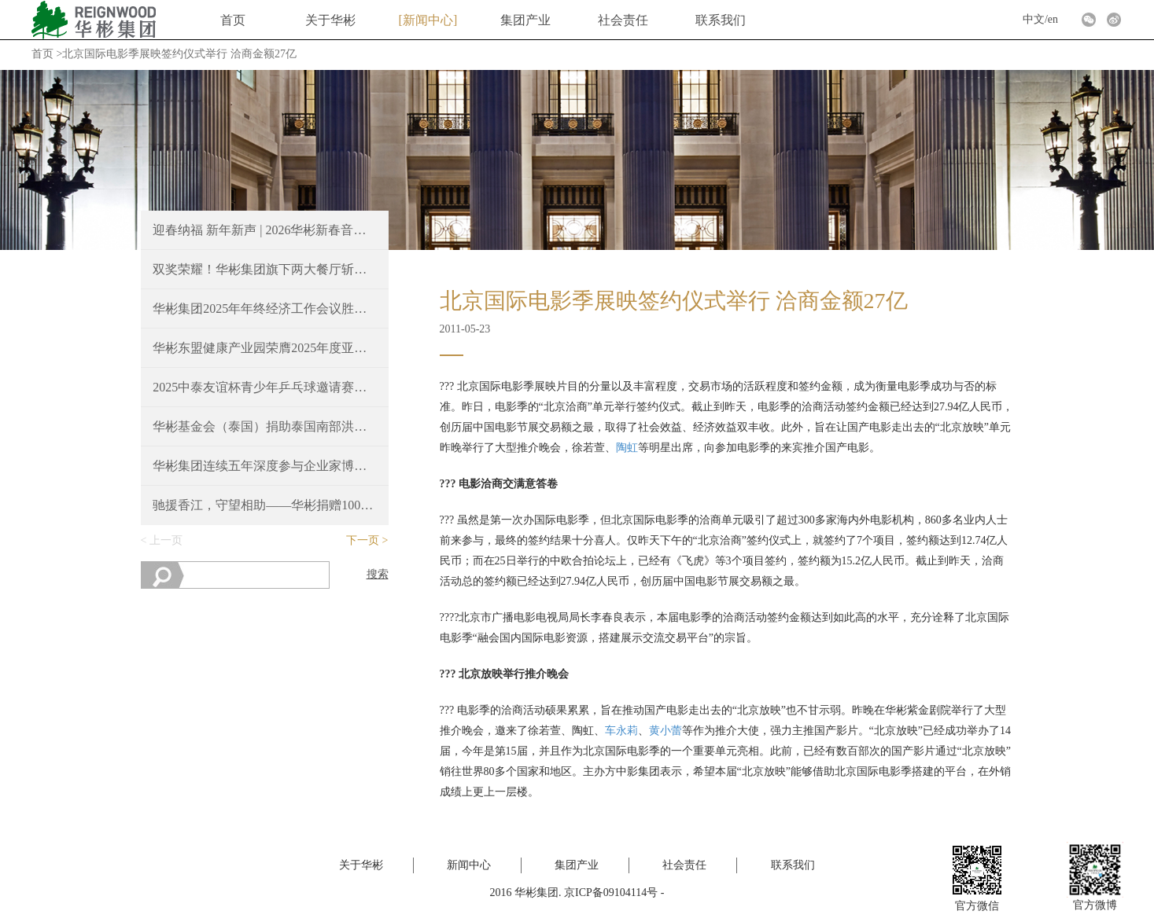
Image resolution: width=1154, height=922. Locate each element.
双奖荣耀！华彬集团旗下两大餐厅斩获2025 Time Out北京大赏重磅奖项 (264, 269)
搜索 (378, 574)
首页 (232, 20)
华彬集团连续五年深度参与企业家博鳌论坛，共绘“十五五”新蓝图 (264, 465)
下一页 (362, 540)
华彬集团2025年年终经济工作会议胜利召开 (264, 308)
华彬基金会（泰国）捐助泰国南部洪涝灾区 (264, 426)
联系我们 (720, 20)
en (1053, 19)
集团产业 (525, 20)
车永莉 (621, 730)
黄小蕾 (665, 730)
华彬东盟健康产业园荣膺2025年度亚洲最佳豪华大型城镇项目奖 (264, 347)
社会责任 (623, 20)
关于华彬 (330, 20)
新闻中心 (428, 20)
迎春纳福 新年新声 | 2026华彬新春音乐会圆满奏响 (264, 230)
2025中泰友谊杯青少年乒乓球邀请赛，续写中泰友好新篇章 (264, 387)
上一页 (166, 540)
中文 (1034, 19)
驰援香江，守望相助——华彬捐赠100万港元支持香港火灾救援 (264, 505)
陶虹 (627, 448)
